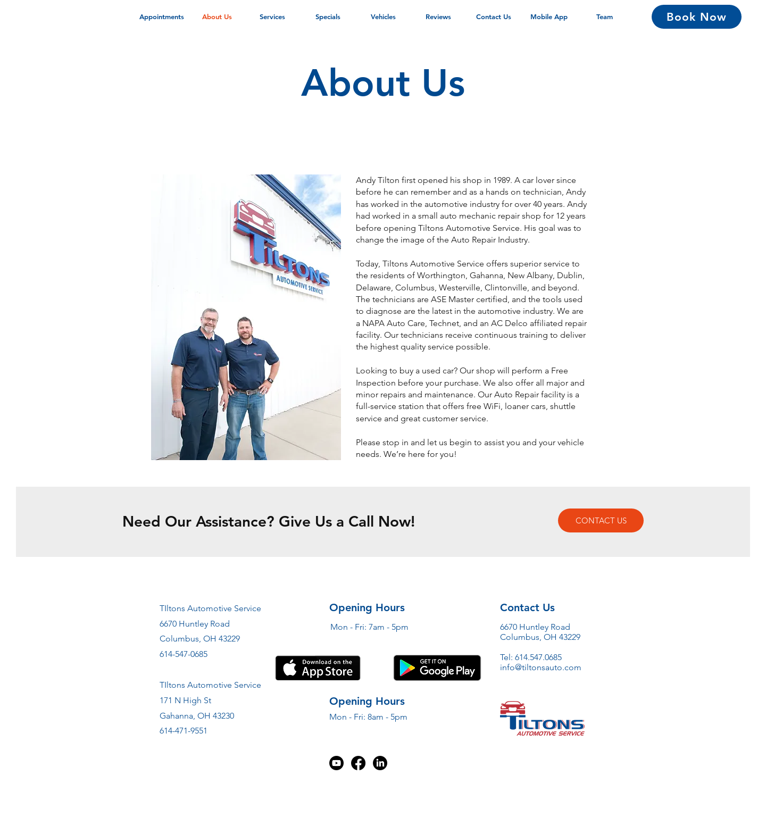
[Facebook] (358, 763)
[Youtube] (336, 763)
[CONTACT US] (601, 520)
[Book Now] (697, 17)
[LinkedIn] (380, 763)
